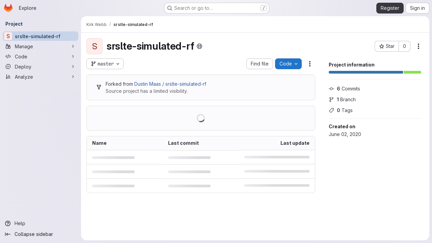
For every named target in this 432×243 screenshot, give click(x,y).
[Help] (40, 223)
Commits (344, 88)
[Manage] (40, 46)
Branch (342, 99)
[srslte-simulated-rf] (40, 36)
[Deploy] (40, 66)
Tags (341, 110)
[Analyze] (40, 76)
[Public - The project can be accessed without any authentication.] (199, 46)
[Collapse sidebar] (40, 234)
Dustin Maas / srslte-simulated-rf (170, 84)
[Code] (40, 56)
